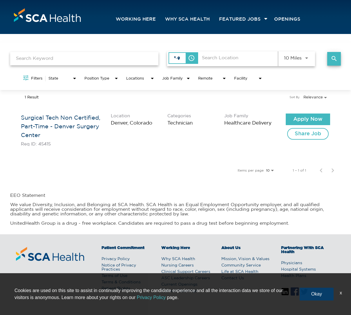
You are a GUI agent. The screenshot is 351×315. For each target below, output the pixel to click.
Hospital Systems (298, 269)
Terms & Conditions (121, 282)
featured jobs (239, 19)
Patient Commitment (123, 248)
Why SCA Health (187, 19)
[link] (175, 130)
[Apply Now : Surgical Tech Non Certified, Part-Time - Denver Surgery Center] (308, 119)
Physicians (291, 263)
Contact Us (232, 278)
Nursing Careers (177, 265)
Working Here (136, 19)
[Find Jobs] (334, 59)
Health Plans (293, 276)
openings (287, 19)
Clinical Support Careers (185, 272)
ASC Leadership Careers (185, 278)
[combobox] (84, 58)
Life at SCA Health (239, 272)
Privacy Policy (116, 259)
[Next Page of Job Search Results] (333, 170)
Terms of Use (114, 276)
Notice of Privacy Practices (119, 267)
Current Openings (179, 284)
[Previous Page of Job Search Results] (321, 170)
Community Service (241, 265)
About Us (230, 248)
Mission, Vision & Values (245, 259)
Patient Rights (116, 289)
